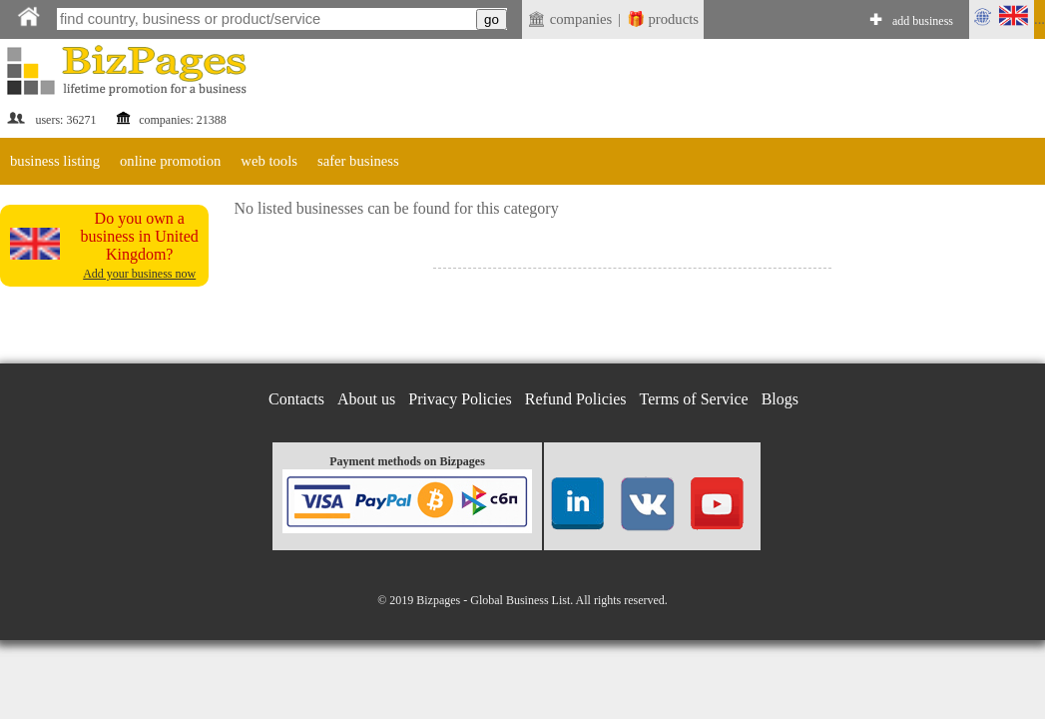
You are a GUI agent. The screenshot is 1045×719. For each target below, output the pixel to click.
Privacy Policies (460, 398)
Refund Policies (576, 398)
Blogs (780, 398)
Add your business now (139, 274)
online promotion (170, 161)
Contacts (296, 398)
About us (366, 398)
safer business (358, 161)
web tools (269, 161)
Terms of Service (694, 398)
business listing (55, 161)
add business (922, 21)
